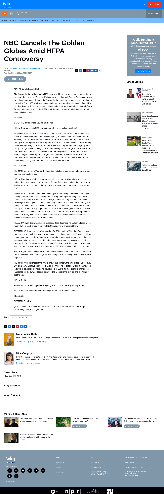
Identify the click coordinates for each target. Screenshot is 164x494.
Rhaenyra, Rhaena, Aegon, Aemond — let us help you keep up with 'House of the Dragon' (36, 439)
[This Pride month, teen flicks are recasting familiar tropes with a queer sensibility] (11, 425)
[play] (4, 16)
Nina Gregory (35, 71)
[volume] (11, 16)
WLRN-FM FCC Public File (100, 476)
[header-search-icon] (144, 6)
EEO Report (129, 465)
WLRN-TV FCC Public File (100, 474)
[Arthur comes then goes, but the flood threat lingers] (134, 168)
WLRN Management (132, 478)
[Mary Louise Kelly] (9, 342)
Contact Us (60, 465)
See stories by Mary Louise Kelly (31, 344)
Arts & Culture (147, 115)
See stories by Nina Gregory (29, 365)
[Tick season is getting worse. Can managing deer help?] (63, 425)
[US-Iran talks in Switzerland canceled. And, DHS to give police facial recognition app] (115, 425)
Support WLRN (143, 74)
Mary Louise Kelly (21, 71)
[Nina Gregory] (9, 361)
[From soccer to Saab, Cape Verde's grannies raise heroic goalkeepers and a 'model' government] (134, 144)
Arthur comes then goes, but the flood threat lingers (149, 170)
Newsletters (47, 23)
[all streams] (154, 16)
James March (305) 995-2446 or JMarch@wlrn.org (136, 475)
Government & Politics (147, 92)
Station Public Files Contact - (135, 470)
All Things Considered (21, 320)
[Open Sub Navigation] (16, 23)
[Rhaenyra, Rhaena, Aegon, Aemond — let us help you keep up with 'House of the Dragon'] (11, 441)
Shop (92, 460)
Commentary (147, 140)
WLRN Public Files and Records (136, 460)
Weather (145, 164)
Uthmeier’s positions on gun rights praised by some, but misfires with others (149, 102)
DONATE (156, 6)
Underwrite (60, 475)
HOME (4, 23)
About (79, 23)
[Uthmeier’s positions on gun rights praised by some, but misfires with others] (134, 95)
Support (67, 23)
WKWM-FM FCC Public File (100, 477)
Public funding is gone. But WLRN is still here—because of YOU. (143, 47)
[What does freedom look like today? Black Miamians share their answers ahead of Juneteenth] (134, 119)
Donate (58, 470)
